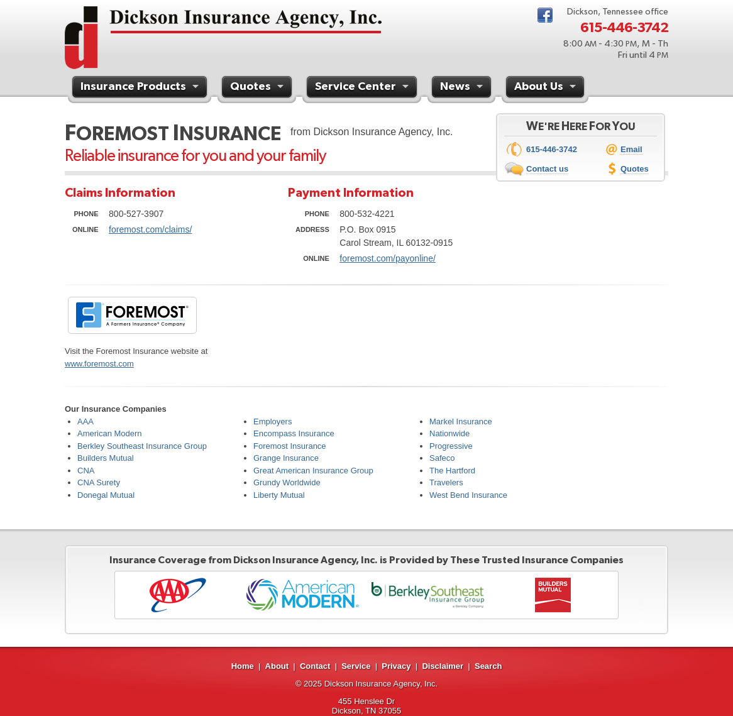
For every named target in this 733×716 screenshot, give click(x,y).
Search (488, 666)
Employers (272, 421)
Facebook (545, 15)
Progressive (451, 446)
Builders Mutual (105, 458)
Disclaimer (442, 666)
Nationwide (449, 433)
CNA (85, 470)
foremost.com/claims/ (150, 229)
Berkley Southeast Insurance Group (142, 446)
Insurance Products (141, 88)
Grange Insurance (286, 458)
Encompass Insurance (293, 433)
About (277, 666)
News (463, 88)
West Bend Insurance (468, 495)
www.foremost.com (99, 363)
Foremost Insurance (289, 446)
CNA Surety (98, 482)
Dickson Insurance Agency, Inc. (381, 683)
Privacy (396, 666)
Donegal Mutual (106, 495)
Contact (315, 666)
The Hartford (452, 470)
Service (355, 666)
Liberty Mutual (279, 495)
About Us (546, 88)
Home (242, 666)
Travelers (446, 482)
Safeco (442, 458)
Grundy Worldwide (287, 482)
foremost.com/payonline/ (387, 258)
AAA (85, 421)
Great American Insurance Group (313, 470)
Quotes (258, 88)
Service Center (363, 88)
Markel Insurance (460, 421)
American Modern (109, 433)
